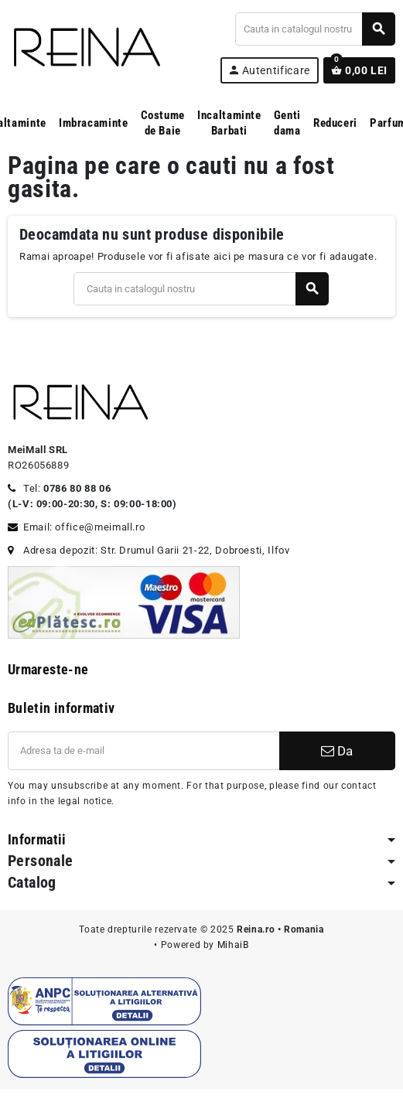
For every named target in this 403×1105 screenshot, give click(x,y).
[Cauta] (314, 29)
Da (337, 751)
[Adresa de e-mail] (143, 751)
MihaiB (233, 945)
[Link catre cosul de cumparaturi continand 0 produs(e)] (359, 70)
